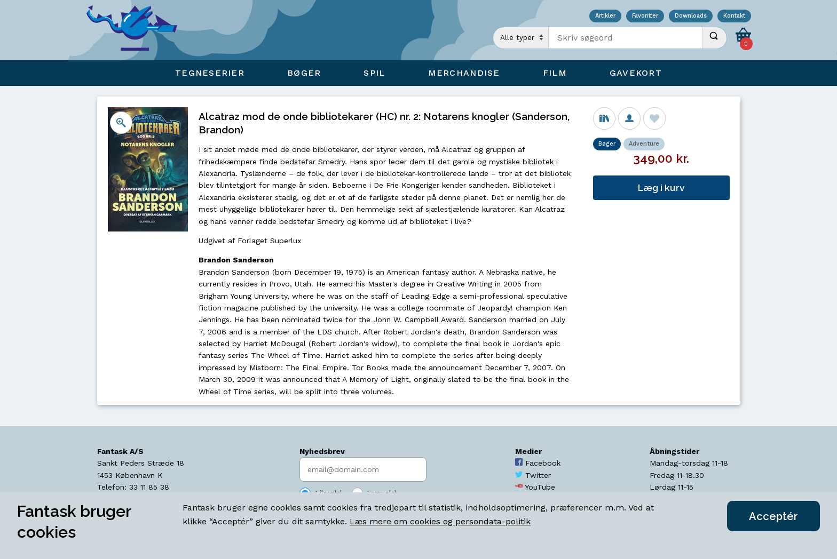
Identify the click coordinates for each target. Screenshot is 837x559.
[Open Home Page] (137, 30)
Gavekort (636, 73)
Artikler (605, 16)
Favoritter (645, 16)
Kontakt (734, 16)
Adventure (644, 143)
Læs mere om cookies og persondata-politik (440, 521)
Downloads (691, 16)
